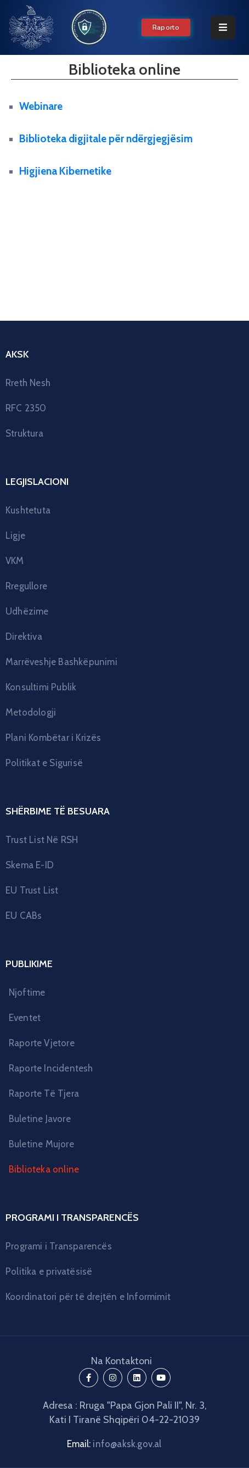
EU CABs (23, 915)
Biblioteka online (44, 1169)
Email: (114, 1443)
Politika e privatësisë (48, 1271)
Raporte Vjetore (42, 1042)
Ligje (15, 535)
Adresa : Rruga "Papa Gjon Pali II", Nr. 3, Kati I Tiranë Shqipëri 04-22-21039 (125, 1412)
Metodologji (30, 712)
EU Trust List (32, 890)
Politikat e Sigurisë (44, 762)
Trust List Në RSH (41, 839)
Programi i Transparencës (58, 1246)
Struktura (24, 433)
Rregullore (26, 585)
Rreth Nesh (27, 382)
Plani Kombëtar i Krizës (53, 737)
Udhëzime (27, 611)
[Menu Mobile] (223, 28)
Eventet (25, 1017)
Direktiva (23, 636)
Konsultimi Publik (40, 687)
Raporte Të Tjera (44, 1093)
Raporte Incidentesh (51, 1068)
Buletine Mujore (41, 1143)
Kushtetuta (27, 510)
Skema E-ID (29, 864)
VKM (14, 560)
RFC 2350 (26, 408)
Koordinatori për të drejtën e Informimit (88, 1296)
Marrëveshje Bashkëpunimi (61, 661)
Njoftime (27, 992)
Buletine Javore (40, 1118)
